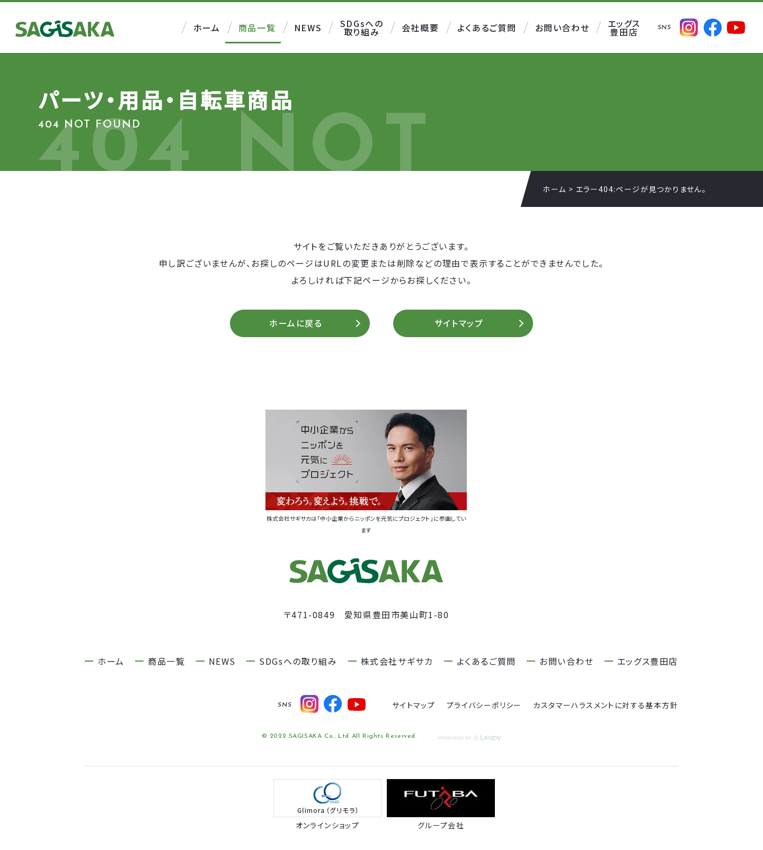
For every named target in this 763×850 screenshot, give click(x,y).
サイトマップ (459, 324)
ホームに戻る (296, 324)
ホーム (554, 189)
